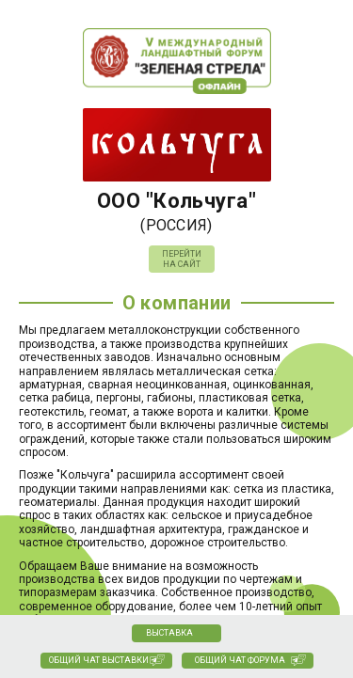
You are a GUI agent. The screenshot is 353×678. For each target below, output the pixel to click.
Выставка (169, 633)
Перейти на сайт (181, 259)
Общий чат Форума (240, 660)
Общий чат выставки (99, 660)
